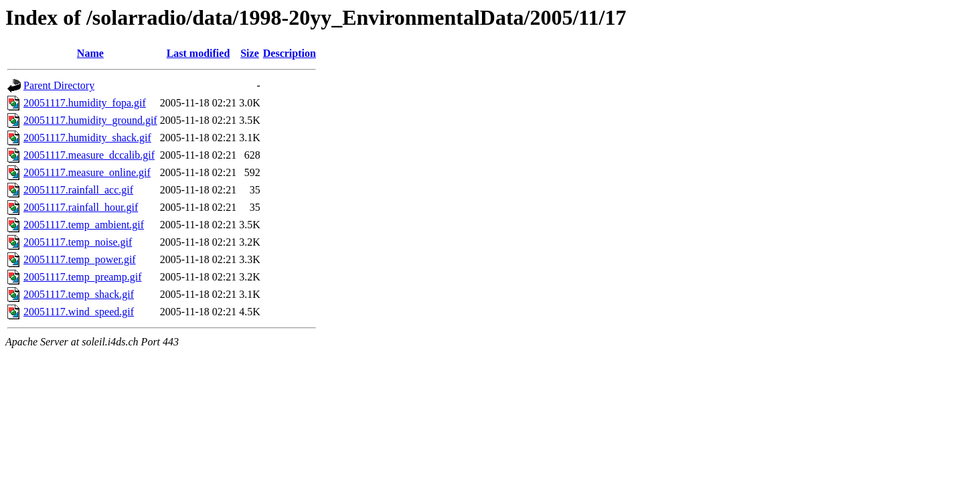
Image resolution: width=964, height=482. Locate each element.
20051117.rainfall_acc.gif (78, 189)
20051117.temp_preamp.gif (82, 277)
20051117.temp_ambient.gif (83, 224)
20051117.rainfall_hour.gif (80, 207)
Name (90, 53)
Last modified (198, 53)
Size (249, 53)
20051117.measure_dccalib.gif (89, 155)
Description (289, 53)
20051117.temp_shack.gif (78, 294)
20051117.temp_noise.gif (77, 242)
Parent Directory (58, 85)
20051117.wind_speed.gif (78, 311)
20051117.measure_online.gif (87, 172)
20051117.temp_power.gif (79, 259)
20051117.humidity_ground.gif (90, 120)
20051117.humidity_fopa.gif (84, 102)
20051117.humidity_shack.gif (87, 137)
